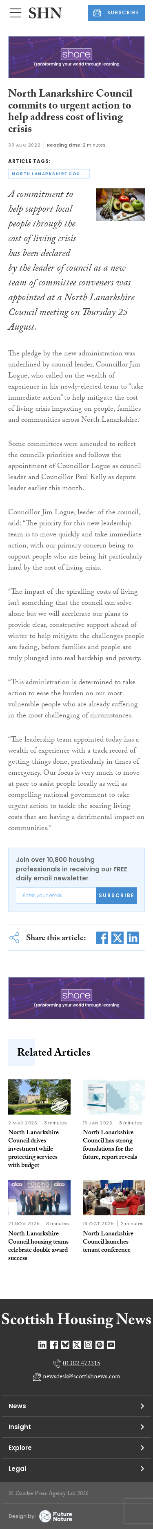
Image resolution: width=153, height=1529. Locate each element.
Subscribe (117, 895)
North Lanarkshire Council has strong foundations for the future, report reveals (110, 1145)
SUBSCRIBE (116, 12)
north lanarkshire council (51, 174)
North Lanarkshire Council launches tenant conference (108, 1242)
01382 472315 (81, 1364)
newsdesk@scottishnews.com (81, 1377)
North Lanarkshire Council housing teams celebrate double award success (38, 1246)
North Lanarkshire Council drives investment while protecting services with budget (33, 1150)
